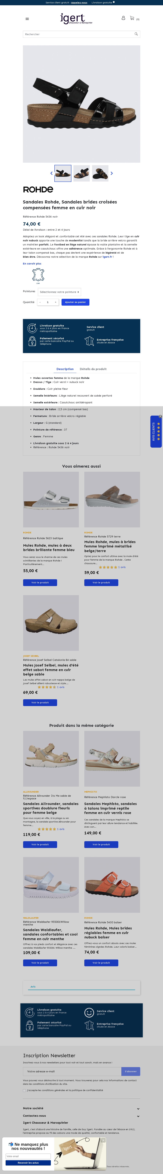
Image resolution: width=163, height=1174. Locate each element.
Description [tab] (65, 369)
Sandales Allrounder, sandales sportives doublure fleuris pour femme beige (51, 808)
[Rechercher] (81, 34)
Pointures (29, 291)
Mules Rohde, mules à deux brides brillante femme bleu (48, 547)
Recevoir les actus (25, 1162)
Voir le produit (40, 582)
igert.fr (107, 256)
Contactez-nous (34, 1116)
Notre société (33, 1108)
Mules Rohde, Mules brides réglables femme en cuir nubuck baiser (108, 932)
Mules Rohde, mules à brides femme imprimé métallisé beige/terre (110, 546)
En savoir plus (32, 263)
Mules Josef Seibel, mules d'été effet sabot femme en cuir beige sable (51, 669)
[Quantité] (48, 302)
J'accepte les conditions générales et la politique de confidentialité (65, 1090)
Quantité (28, 302)
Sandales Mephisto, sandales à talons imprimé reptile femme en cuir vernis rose (110, 808)
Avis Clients (153, 431)
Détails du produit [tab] (93, 369)
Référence (29, 216)
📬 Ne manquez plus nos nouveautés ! (25, 1144)
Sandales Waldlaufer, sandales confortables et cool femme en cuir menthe (50, 934)
